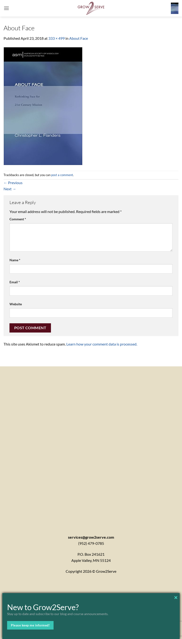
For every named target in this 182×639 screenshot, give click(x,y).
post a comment (62, 175)
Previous (13, 182)
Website (15, 304)
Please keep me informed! (30, 625)
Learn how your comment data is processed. (101, 344)
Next (10, 188)
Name (14, 260)
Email (14, 282)
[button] (6, 8)
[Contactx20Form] (91, 444)
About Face (78, 38)
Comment (17, 219)
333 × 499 (56, 38)
